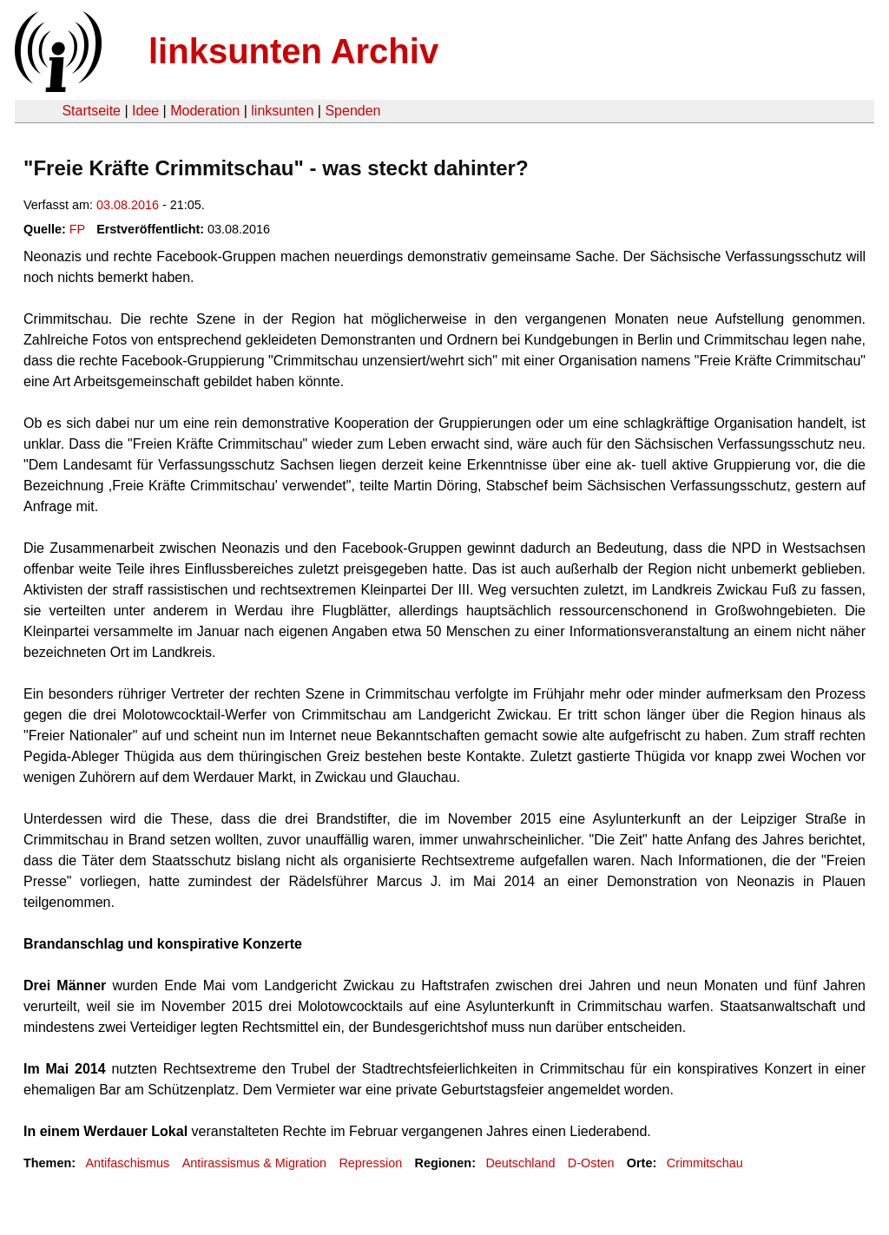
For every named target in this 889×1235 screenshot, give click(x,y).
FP (77, 229)
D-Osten (591, 1163)
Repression (370, 1163)
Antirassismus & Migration (254, 1163)
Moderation (205, 110)
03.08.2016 (127, 205)
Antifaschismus (127, 1163)
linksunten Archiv (293, 51)
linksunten (282, 110)
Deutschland (520, 1163)
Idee (145, 110)
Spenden (352, 110)
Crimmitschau (705, 1163)
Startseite (91, 110)
